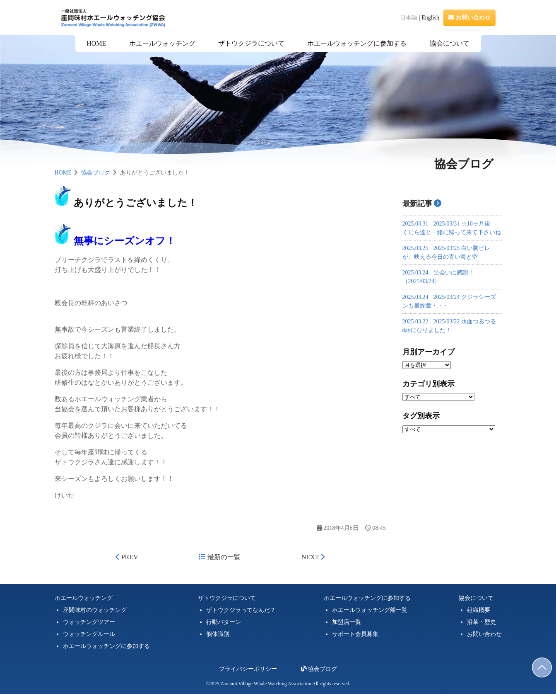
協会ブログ (95, 173)
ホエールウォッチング (162, 43)
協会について (449, 43)
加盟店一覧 (346, 622)
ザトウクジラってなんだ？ (241, 610)
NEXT (313, 557)
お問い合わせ (469, 18)
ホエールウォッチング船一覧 (369, 610)
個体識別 (217, 634)
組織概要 (478, 610)
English (430, 18)
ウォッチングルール (89, 634)
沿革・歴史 (481, 622)
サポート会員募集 (355, 634)
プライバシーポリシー (248, 669)
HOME (96, 43)
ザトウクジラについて (251, 43)
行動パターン (223, 622)
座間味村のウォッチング (95, 610)
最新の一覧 (220, 557)
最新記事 (417, 203)
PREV (127, 557)
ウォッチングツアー (89, 622)
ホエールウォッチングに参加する (357, 43)
